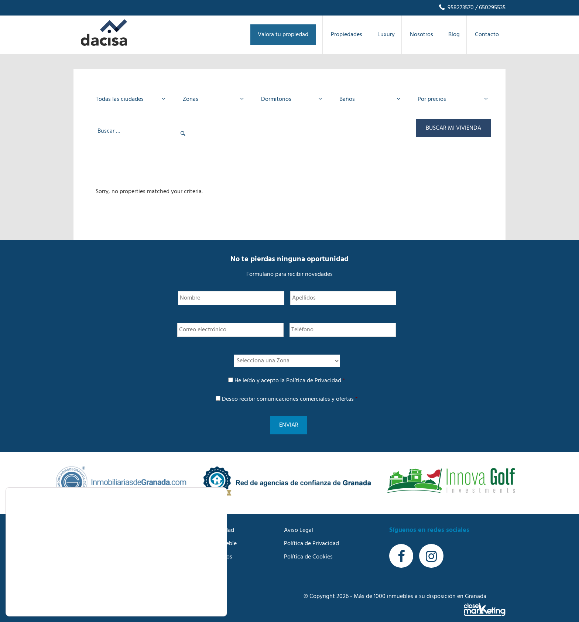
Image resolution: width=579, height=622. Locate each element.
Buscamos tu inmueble (208, 535)
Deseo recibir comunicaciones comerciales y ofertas (290, 399)
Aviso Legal (298, 521)
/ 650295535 (490, 8)
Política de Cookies (308, 548)
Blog (184, 561)
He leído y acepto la (289, 381)
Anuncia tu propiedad (206, 521)
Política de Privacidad (313, 381)
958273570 (456, 8)
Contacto (191, 575)
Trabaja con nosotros (205, 548)
